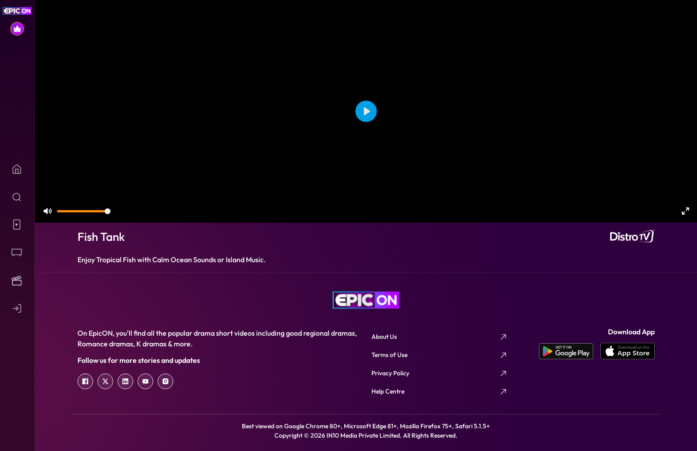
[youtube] (145, 381)
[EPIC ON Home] (17, 11)
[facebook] (85, 381)
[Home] (17, 168)
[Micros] (17, 224)
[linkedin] (125, 381)
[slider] (83, 211)
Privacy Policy (390, 373)
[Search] (17, 197)
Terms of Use (389, 355)
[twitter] (105, 381)
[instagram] (165, 381)
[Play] (366, 111)
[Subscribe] (17, 29)
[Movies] (17, 280)
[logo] (366, 300)
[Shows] (17, 252)
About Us (384, 337)
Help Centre (387, 391)
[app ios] (627, 351)
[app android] (569, 351)
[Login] (17, 308)
